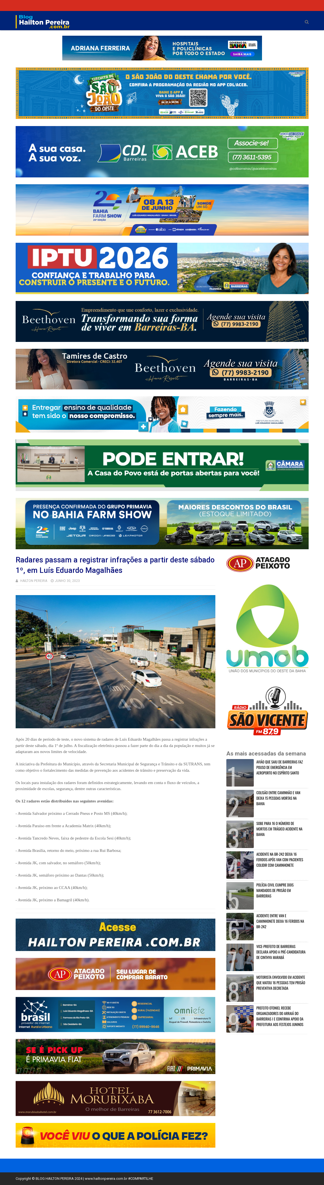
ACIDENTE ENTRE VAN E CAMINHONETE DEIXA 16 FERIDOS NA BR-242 (280, 921)
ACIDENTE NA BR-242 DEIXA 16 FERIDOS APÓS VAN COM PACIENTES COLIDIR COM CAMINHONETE (280, 859)
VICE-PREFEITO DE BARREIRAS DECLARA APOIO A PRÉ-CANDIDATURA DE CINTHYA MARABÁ (281, 952)
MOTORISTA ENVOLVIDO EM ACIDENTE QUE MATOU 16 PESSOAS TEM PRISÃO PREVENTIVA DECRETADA (281, 982)
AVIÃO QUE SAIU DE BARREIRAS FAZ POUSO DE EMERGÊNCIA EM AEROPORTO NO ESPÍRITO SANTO (280, 767)
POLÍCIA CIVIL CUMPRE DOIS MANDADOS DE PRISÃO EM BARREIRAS (275, 890)
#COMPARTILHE (140, 1178)
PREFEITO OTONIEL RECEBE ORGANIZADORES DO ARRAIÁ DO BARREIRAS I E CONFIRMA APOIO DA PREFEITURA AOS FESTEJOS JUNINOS (280, 1016)
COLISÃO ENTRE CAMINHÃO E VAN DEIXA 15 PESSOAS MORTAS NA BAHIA (278, 798)
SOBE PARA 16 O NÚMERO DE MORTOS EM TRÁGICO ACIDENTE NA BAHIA (280, 829)
